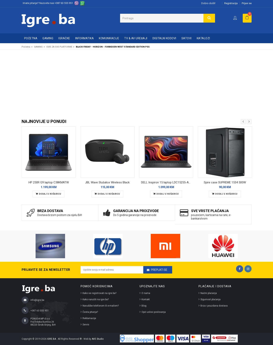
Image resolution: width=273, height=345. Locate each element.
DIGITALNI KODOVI (164, 38)
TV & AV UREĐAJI (135, 38)
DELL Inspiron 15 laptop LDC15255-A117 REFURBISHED (167, 182)
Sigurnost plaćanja (210, 299)
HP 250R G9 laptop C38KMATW (48, 182)
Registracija (231, 3)
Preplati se (159, 269)
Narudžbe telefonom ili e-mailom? (101, 305)
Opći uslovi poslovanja (154, 312)
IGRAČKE (64, 38)
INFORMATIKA (84, 38)
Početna (31, 38)
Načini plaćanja (208, 293)
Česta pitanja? (90, 312)
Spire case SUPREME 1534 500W (225, 182)
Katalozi (203, 38)
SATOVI (186, 38)
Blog (144, 305)
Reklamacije (89, 318)
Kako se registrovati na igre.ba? (99, 293)
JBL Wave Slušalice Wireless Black (107, 182)
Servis (86, 324)
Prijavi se (247, 3)
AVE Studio (98, 339)
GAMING (47, 38)
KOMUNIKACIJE (109, 38)
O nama (146, 293)
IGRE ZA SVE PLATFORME (59, 47)
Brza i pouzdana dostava (214, 305)
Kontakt (146, 299)
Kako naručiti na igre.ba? (96, 299)
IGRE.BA (52, 339)
